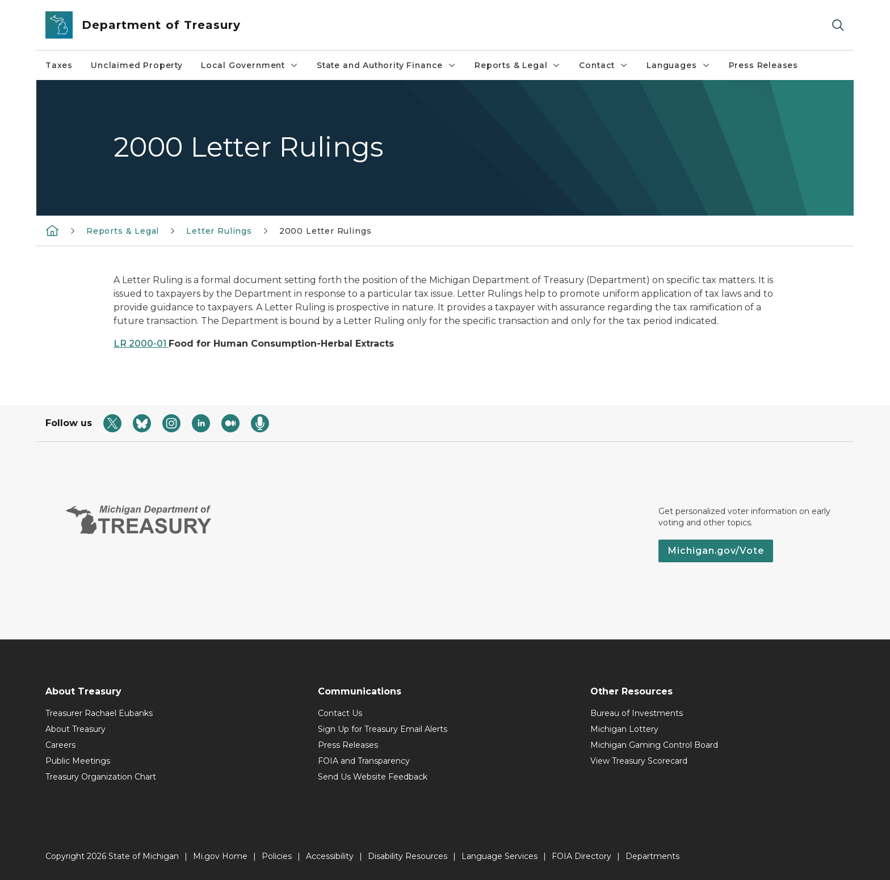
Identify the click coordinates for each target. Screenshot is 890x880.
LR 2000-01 (141, 343)
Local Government (250, 65)
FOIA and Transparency (364, 761)
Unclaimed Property (137, 65)
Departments (652, 856)
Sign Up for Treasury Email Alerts (382, 729)
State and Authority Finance (386, 65)
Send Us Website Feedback (372, 777)
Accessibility (330, 856)
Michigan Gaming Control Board (654, 745)
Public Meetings (77, 761)
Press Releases (763, 65)
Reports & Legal (518, 65)
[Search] (838, 25)
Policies (277, 856)
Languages (678, 65)
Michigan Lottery (624, 729)
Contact (603, 65)
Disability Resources (407, 856)
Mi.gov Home (220, 856)
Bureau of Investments (636, 713)
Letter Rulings (218, 231)
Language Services (499, 856)
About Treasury (75, 729)
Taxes (59, 65)
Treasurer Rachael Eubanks (99, 713)
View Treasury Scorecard (638, 761)
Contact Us (340, 713)
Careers (60, 745)
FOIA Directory (581, 856)
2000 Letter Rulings (325, 231)
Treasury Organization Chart (100, 777)
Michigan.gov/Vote (715, 550)
